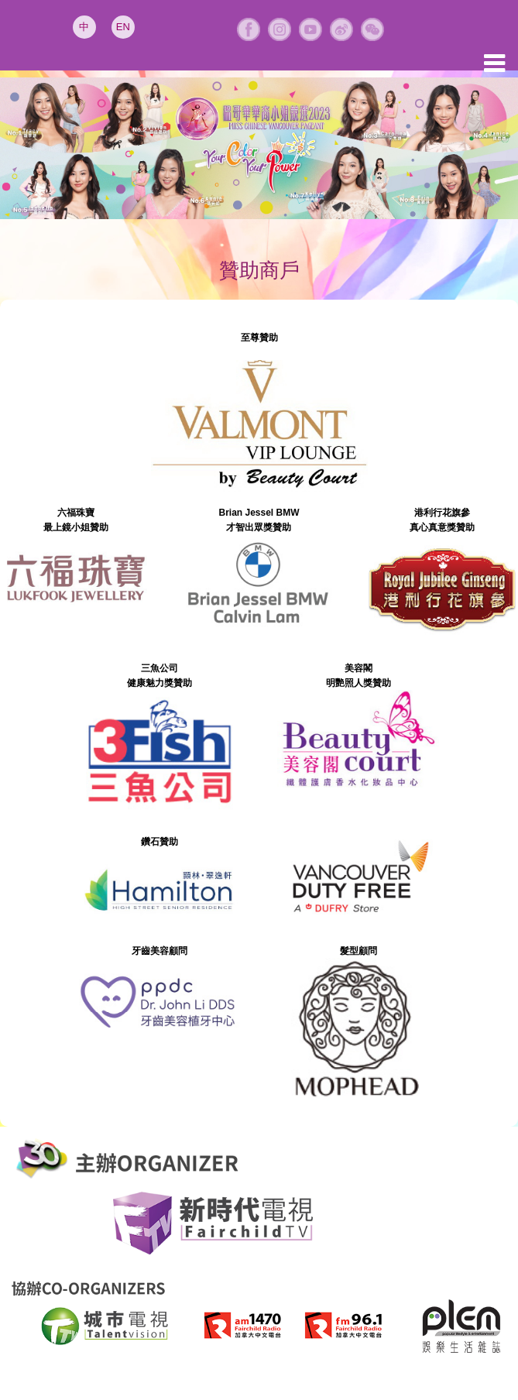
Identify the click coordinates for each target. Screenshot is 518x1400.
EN (123, 27)
